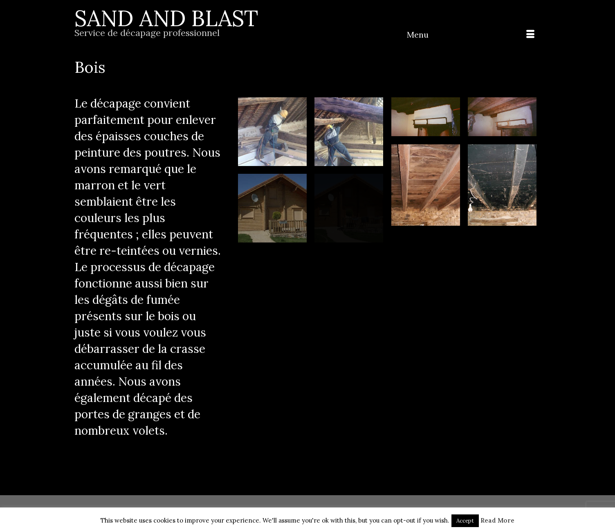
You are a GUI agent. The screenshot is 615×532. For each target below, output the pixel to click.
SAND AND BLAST (166, 18)
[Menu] (471, 35)
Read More (497, 520)
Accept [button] (465, 520)
